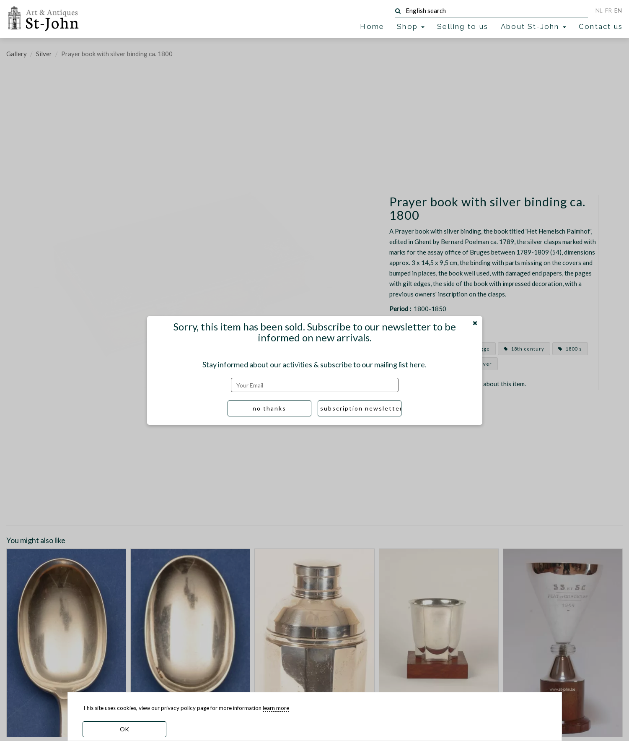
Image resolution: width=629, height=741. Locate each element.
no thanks (269, 408)
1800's (570, 348)
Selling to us (462, 26)
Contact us (601, 26)
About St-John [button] (533, 26)
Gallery (16, 53)
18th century (524, 348)
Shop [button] (411, 26)
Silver (44, 53)
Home (372, 26)
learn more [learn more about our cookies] (276, 708)
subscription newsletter (360, 408)
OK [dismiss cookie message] (124, 729)
